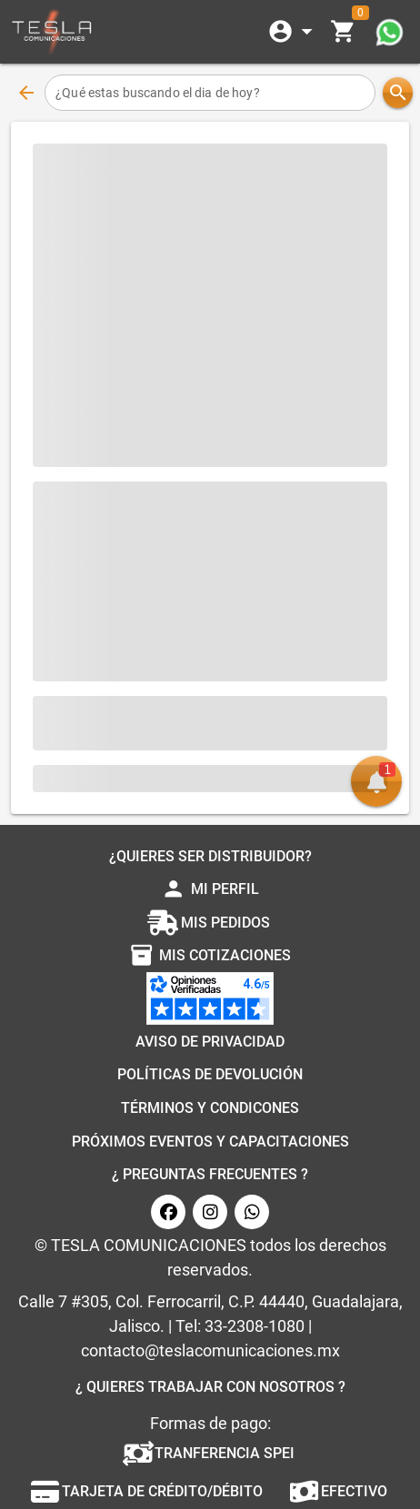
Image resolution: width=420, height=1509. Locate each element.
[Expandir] (293, 31)
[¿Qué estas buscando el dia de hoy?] (210, 92)
